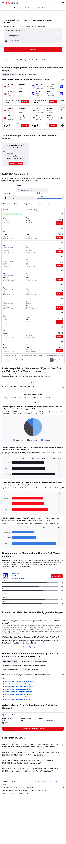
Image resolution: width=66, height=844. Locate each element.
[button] (3, 3)
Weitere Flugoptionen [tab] (31, 669)
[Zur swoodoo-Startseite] (12, 3)
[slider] (63, 198)
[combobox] (11, 26)
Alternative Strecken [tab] (10, 661)
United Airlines (15, 573)
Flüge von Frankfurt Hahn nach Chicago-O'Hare (18, 681)
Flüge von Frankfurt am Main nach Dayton (16, 699)
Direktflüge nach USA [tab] (40, 661)
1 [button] (51, 360)
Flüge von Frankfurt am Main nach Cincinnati (17, 691)
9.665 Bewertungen (17, 578)
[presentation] (19, 22)
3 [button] (59, 360)
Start (2, 60)
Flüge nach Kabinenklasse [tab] (12, 665)
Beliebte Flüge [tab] (25, 661)
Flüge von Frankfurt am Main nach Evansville (17, 694)
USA (17, 60)
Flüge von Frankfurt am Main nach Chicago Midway (19, 684)
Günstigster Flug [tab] (8, 74)
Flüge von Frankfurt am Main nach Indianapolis (18, 686)
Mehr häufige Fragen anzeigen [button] (33, 647)
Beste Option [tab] (22, 74)
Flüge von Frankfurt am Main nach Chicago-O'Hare (19, 679)
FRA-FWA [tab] (33, 382)
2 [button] (55, 360)
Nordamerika (9, 60)
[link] (16, 163)
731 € (15, 23)
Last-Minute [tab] (33, 74)
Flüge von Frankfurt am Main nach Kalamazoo (17, 697)
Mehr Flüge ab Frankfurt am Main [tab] (34, 665)
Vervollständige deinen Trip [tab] (12, 669)
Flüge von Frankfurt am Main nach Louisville (17, 689)
